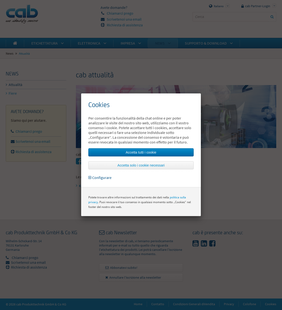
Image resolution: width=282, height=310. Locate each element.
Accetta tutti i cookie (141, 152)
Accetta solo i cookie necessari (141, 165)
